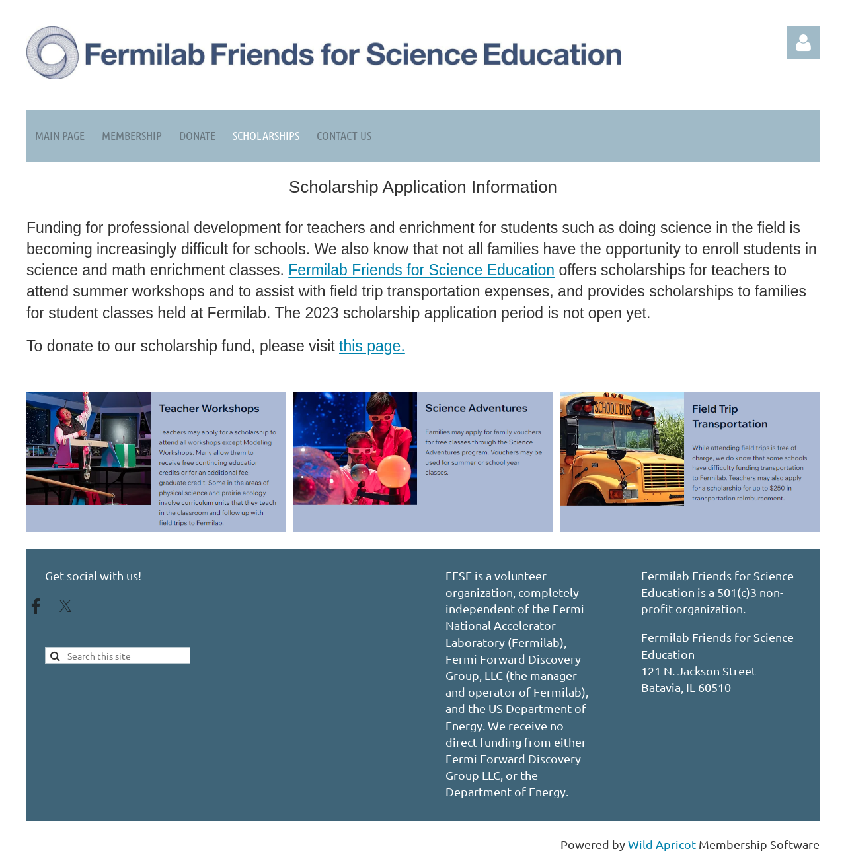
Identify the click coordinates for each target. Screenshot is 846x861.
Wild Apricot (662, 844)
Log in (803, 42)
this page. (372, 346)
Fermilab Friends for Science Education (421, 270)
